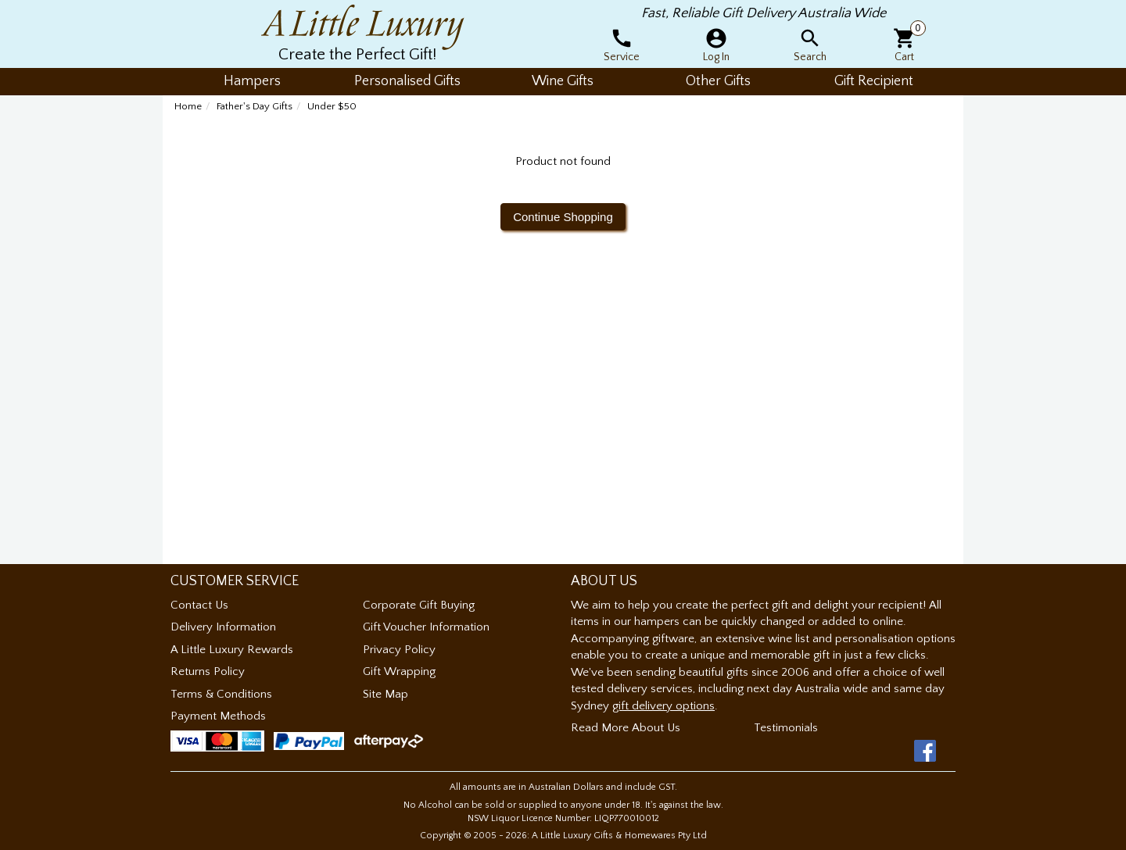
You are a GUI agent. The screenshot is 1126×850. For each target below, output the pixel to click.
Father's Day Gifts (254, 106)
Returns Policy (207, 671)
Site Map (385, 694)
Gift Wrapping (399, 671)
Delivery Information (223, 627)
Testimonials (786, 727)
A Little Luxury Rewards (231, 649)
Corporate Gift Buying (419, 605)
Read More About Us (625, 727)
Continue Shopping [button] (563, 216)
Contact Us (199, 605)
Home (188, 106)
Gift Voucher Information (426, 627)
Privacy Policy (399, 649)
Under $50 (332, 106)
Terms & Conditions (221, 694)
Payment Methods (218, 716)
